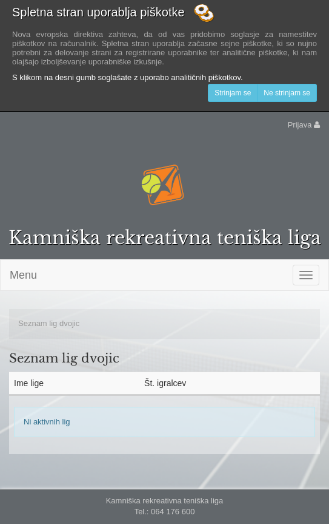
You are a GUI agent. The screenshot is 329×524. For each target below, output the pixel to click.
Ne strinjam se (287, 93)
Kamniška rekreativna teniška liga (164, 237)
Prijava (304, 124)
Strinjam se (232, 93)
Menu (23, 275)
